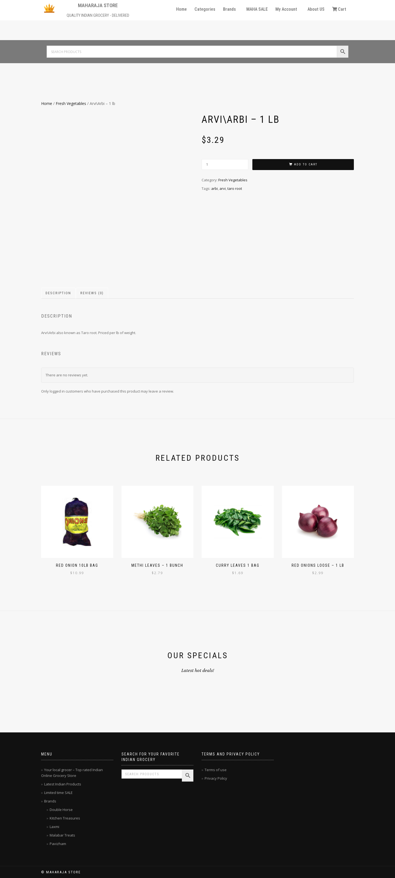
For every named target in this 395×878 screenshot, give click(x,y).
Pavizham (58, 843)
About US (316, 9)
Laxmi (54, 826)
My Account (286, 9)
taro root (234, 188)
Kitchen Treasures (65, 818)
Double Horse (61, 809)
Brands (229, 9)
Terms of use (216, 769)
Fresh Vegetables (71, 103)
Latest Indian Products (62, 784)
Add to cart (305, 164)
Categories (204, 9)
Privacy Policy (216, 778)
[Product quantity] (225, 164)
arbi (214, 188)
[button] (230, 9)
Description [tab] (58, 293)
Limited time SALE (58, 792)
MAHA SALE (257, 9)
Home (181, 9)
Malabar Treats (62, 835)
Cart (339, 9)
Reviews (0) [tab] (92, 293)
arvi (222, 188)
